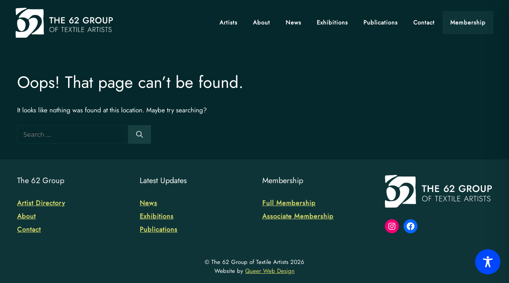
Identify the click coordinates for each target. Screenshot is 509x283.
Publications (380, 22)
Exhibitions (332, 22)
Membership (468, 22)
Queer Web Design (270, 271)
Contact (424, 22)
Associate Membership (297, 216)
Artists (228, 22)
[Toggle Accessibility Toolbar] (487, 261)
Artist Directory (41, 203)
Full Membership (289, 203)
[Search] (139, 134)
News (293, 22)
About (261, 22)
